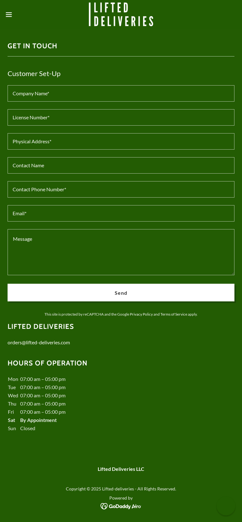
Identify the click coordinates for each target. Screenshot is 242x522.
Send (121, 293)
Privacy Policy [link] (141, 314)
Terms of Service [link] (173, 314)
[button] (20, 14)
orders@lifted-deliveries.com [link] (39, 342)
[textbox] (121, 93)
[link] (121, 14)
